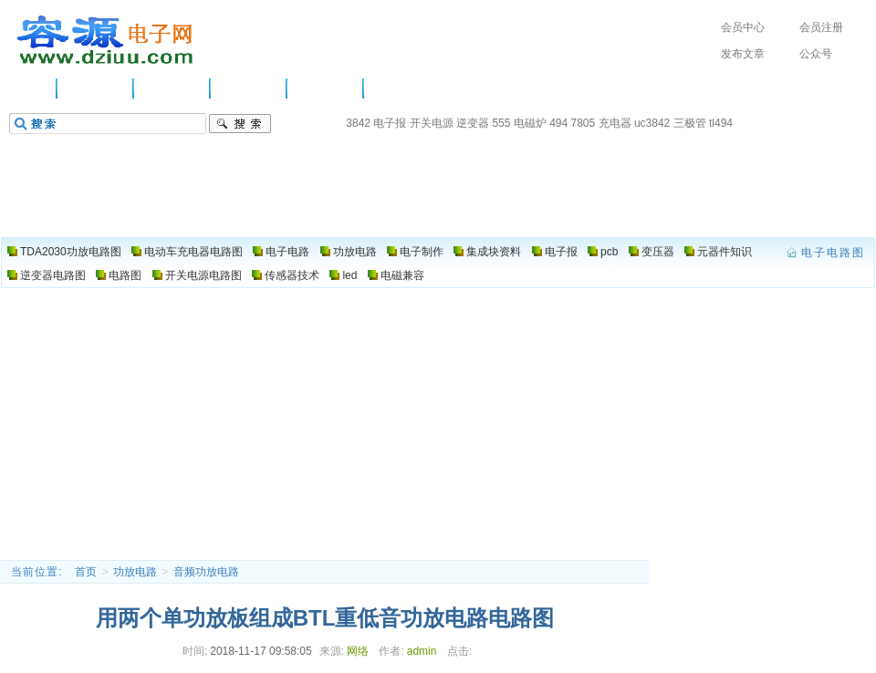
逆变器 (472, 123)
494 (558, 123)
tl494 (721, 123)
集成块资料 (493, 251)
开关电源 (432, 123)
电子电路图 (106, 40)
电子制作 (325, 88)
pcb (609, 251)
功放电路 (249, 88)
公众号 (815, 53)
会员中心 (743, 27)
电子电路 (172, 88)
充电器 (615, 123)
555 (501, 123)
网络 (358, 651)
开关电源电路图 (203, 275)
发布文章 (743, 53)
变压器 (657, 251)
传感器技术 (292, 275)
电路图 (396, 88)
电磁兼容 (402, 275)
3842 (358, 123)
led (349, 275)
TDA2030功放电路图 (70, 251)
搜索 (240, 124)
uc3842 (652, 123)
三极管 (689, 123)
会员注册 (821, 27)
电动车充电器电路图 (193, 251)
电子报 (389, 123)
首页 (86, 571)
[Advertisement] (438, 423)
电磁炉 (530, 123)
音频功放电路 (206, 571)
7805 (583, 123)
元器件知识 (724, 251)
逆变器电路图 (53, 275)
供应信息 (95, 88)
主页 (32, 88)
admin (422, 651)
